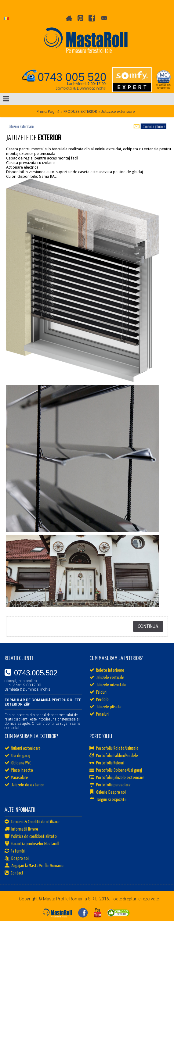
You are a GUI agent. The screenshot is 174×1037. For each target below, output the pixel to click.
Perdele (99, 699)
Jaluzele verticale (106, 677)
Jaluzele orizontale (107, 685)
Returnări (15, 851)
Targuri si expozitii (107, 799)
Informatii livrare (21, 829)
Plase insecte (19, 770)
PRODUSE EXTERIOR (80, 111)
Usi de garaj (17, 755)
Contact (14, 873)
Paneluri (99, 714)
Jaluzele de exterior (24, 785)
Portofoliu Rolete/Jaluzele (114, 748)
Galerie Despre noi (107, 792)
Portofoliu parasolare (110, 785)
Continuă (148, 626)
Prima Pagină (48, 111)
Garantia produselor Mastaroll (32, 844)
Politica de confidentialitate (31, 836)
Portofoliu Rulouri (106, 763)
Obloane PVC (18, 763)
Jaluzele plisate (105, 707)
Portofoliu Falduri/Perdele (113, 755)
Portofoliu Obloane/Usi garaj (115, 770)
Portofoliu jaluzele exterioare (116, 777)
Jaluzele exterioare (118, 111)
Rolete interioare (106, 670)
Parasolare (16, 777)
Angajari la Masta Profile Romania (34, 866)
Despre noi (17, 858)
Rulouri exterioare (23, 748)
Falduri (98, 692)
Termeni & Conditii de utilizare (32, 822)
